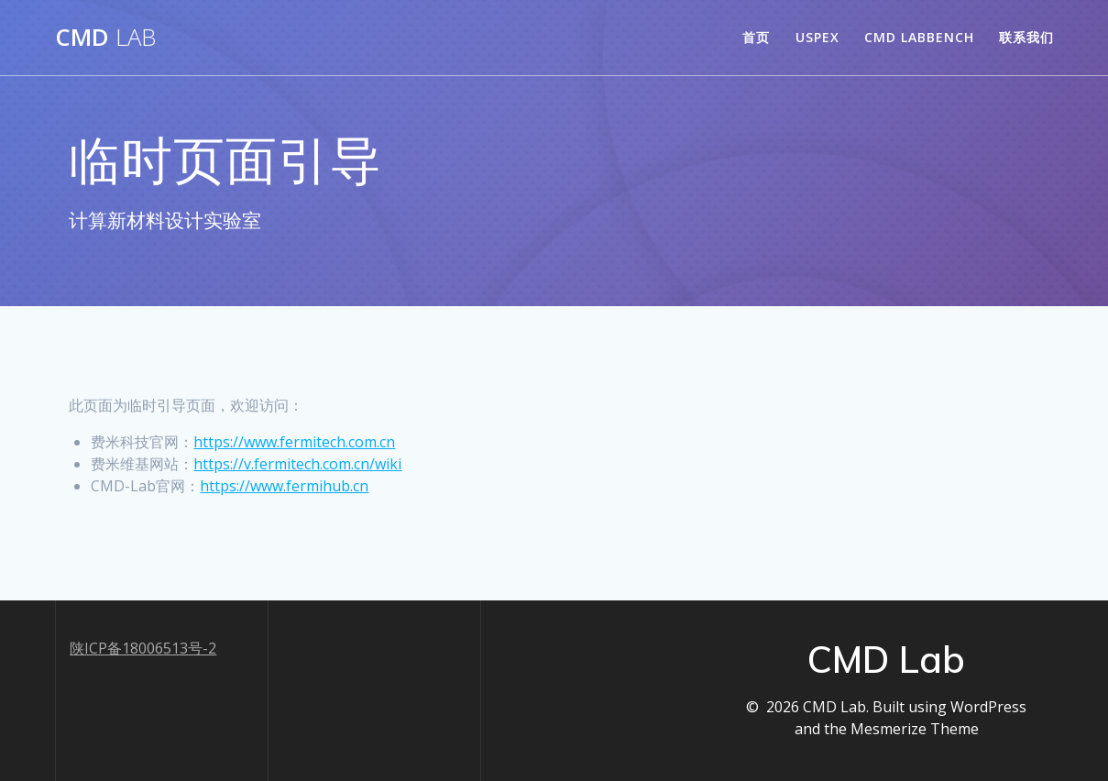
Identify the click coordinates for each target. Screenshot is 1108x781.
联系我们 (1026, 37)
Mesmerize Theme (914, 729)
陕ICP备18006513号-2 (143, 648)
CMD (105, 38)
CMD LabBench (919, 37)
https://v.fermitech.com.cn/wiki (297, 464)
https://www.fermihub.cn (284, 486)
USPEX (817, 37)
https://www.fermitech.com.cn (294, 442)
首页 (756, 37)
